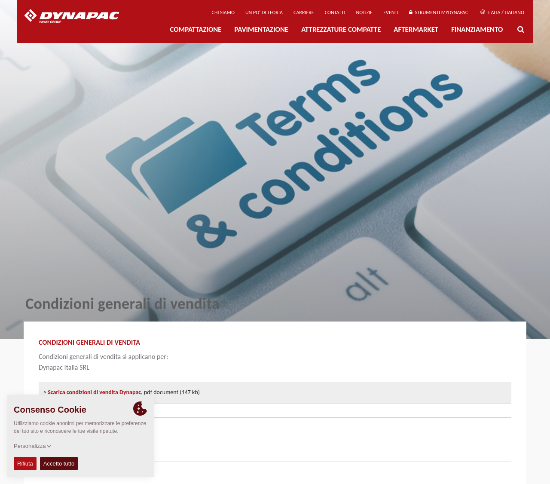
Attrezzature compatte (341, 29)
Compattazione (195, 29)
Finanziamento (477, 29)
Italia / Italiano (502, 12)
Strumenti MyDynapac (438, 12)
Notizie (364, 12)
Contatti (335, 12)
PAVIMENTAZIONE (262, 29)
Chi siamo (223, 12)
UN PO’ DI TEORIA (264, 12)
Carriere (303, 12)
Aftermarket (416, 29)
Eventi (390, 12)
